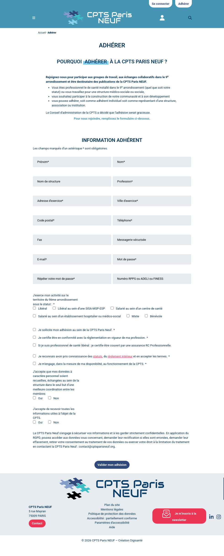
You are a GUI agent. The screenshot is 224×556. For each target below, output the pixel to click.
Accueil (42, 32)
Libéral (42, 308)
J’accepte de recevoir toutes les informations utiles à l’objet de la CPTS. (54, 413)
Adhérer (183, 3)
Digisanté (136, 540)
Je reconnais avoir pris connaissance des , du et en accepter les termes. (101, 356)
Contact (37, 523)
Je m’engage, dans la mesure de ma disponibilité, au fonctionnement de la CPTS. (89, 364)
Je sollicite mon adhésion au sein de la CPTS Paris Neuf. (74, 330)
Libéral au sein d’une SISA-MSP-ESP (81, 308)
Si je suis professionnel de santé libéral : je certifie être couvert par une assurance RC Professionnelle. (104, 345)
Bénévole (156, 316)
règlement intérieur (120, 356)
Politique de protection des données (111, 513)
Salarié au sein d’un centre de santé (139, 308)
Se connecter (160, 3)
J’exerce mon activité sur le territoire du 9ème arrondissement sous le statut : (55, 300)
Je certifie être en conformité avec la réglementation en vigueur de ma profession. (90, 337)
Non (56, 398)
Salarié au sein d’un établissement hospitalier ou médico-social (79, 316)
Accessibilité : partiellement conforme (112, 518)
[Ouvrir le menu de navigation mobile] (33, 18)
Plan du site (112, 505)
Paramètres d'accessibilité (112, 522)
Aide (112, 527)
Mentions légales (112, 509)
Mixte (135, 316)
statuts (97, 356)
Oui (40, 398)
